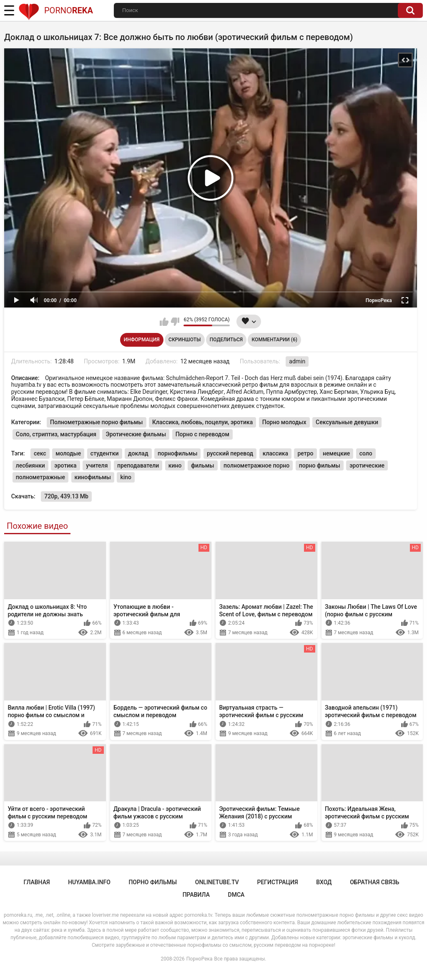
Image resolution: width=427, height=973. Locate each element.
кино (175, 465)
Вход (324, 882)
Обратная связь (374, 882)
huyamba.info (89, 882)
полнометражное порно (256, 465)
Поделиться (226, 340)
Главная (36, 882)
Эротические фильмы (135, 434)
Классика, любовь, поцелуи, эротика (202, 422)
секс (40, 453)
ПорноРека (199, 959)
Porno (55, 10)
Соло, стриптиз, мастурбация (56, 434)
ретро (305, 453)
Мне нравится (164, 322)
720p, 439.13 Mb (66, 496)
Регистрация (277, 882)
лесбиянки (30, 465)
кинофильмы (93, 477)
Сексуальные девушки (347, 422)
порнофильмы (177, 453)
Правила (196, 894)
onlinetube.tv (217, 882)
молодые (68, 453)
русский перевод (230, 453)
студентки (104, 453)
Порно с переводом (202, 434)
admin (297, 361)
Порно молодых (284, 422)
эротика (65, 465)
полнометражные (40, 477)
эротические (366, 465)
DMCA (236, 894)
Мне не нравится (175, 322)
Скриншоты (184, 340)
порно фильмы (319, 465)
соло (365, 453)
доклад (138, 453)
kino (125, 477)
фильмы (202, 465)
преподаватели (138, 465)
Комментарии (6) (274, 340)
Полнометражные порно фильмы (96, 422)
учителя (97, 465)
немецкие (336, 453)
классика (275, 453)
